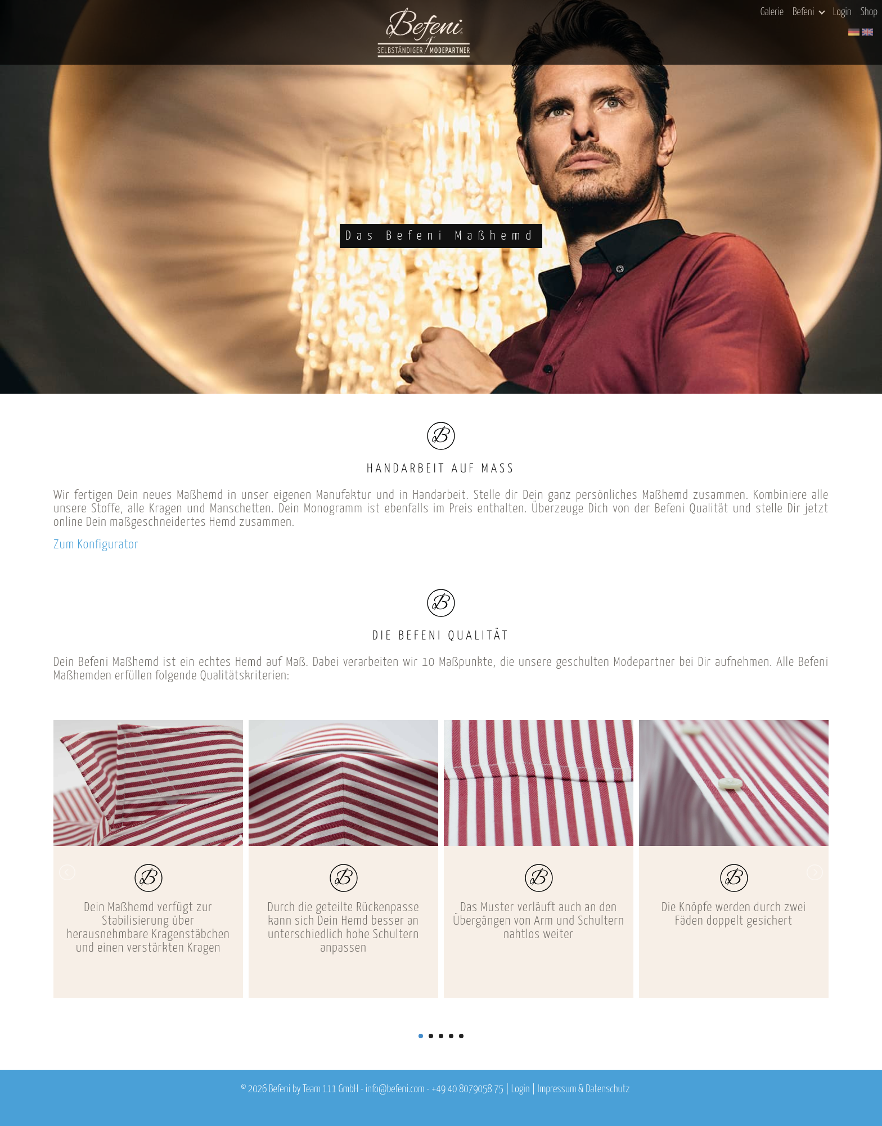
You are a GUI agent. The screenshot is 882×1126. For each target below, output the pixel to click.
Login (842, 12)
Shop (869, 12)
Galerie (772, 12)
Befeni (809, 12)
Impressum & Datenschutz (583, 1089)
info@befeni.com (395, 1089)
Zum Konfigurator (95, 544)
